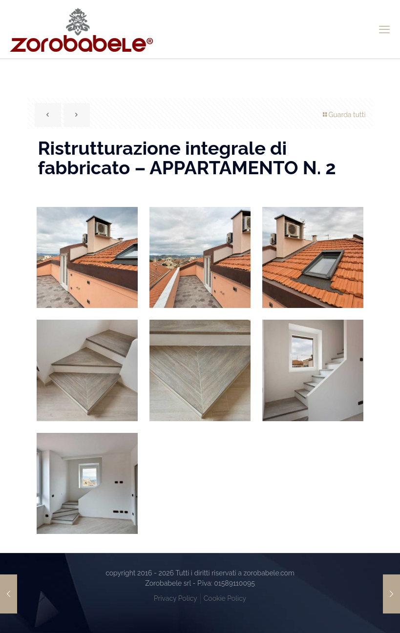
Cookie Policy (225, 598)
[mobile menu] (384, 29)
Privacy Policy (175, 598)
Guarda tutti (343, 115)
